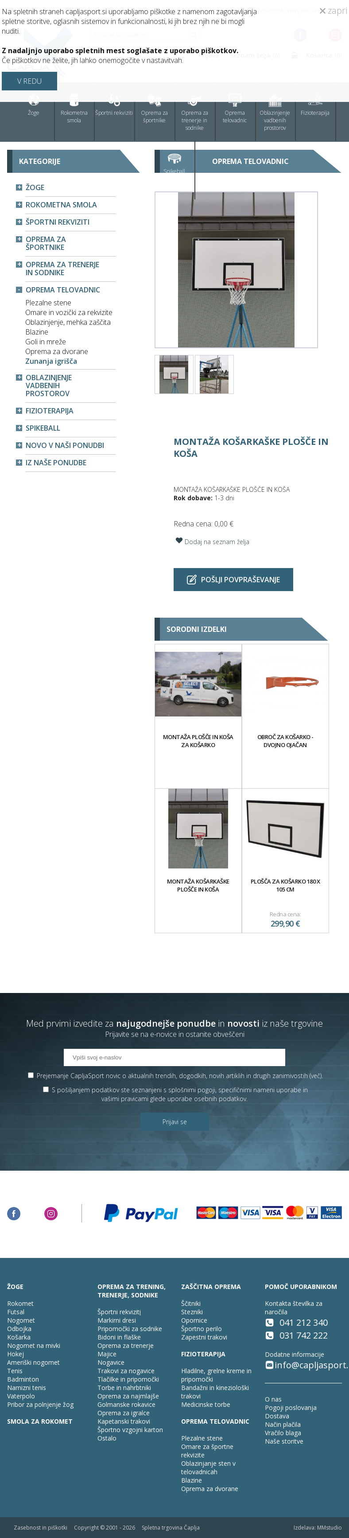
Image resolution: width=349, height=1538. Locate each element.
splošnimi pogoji (191, 1090)
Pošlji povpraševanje (233, 579)
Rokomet (20, 1303)
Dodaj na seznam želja (211, 540)
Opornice (194, 1320)
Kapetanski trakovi (123, 1421)
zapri (333, 10)
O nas (273, 1399)
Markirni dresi (116, 1320)
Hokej (15, 1354)
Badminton (23, 1379)
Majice (106, 1354)
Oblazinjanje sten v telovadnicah (208, 1467)
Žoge (33, 105)
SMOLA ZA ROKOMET (40, 1421)
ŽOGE (15, 1286)
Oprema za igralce (123, 1413)
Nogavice (110, 1362)
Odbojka (19, 1328)
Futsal (15, 1312)
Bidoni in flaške (119, 1337)
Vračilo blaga (283, 1433)
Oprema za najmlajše (128, 1396)
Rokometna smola (74, 108)
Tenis (15, 1371)
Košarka (19, 1337)
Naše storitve (284, 1441)
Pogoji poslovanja (291, 1407)
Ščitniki (191, 1303)
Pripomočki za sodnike (129, 1328)
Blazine (36, 332)
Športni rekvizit (118, 1312)
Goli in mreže (45, 342)
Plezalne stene (48, 303)
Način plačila (283, 1424)
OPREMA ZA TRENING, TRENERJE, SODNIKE (131, 1290)
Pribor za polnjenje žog (40, 1404)
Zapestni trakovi (204, 1337)
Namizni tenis (26, 1387)
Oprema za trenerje (125, 1345)
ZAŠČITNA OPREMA (211, 1286)
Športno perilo (201, 1328)
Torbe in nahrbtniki (124, 1387)
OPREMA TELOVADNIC (215, 1421)
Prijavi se (175, 1121)
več (315, 1075)
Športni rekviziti (114, 105)
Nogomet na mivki (33, 1345)
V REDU (29, 81)
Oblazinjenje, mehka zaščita (68, 322)
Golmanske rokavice (126, 1404)
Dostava (277, 1416)
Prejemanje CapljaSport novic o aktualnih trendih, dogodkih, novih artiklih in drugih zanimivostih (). (180, 1075)
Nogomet (21, 1320)
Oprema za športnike (154, 108)
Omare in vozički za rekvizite (68, 312)
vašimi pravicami (124, 1098)
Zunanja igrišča (51, 361)
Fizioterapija (315, 105)
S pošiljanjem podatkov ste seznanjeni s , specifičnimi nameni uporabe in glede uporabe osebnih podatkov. (180, 1094)
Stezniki (192, 1312)
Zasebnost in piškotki (40, 1527)
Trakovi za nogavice (126, 1371)
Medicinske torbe (205, 1404)
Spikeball (174, 163)
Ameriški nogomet (33, 1362)
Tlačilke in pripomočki (128, 1379)
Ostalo (106, 1438)
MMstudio (329, 1527)
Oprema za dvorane (56, 351)
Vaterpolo (21, 1396)
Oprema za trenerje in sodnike (194, 112)
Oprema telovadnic (235, 108)
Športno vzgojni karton (130, 1429)
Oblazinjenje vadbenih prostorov (275, 112)
